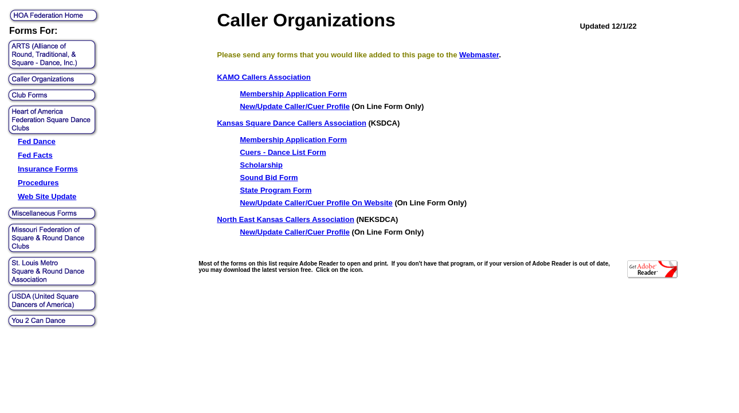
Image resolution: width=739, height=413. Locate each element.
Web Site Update (47, 196)
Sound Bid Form (269, 177)
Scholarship (261, 165)
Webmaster (479, 54)
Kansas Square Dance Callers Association (291, 123)
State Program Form (275, 190)
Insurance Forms (48, 169)
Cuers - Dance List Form (283, 152)
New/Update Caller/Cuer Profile (294, 106)
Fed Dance (37, 141)
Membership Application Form (293, 93)
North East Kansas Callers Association (285, 219)
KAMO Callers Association (264, 77)
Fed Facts (35, 155)
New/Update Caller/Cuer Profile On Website (316, 202)
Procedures (38, 182)
